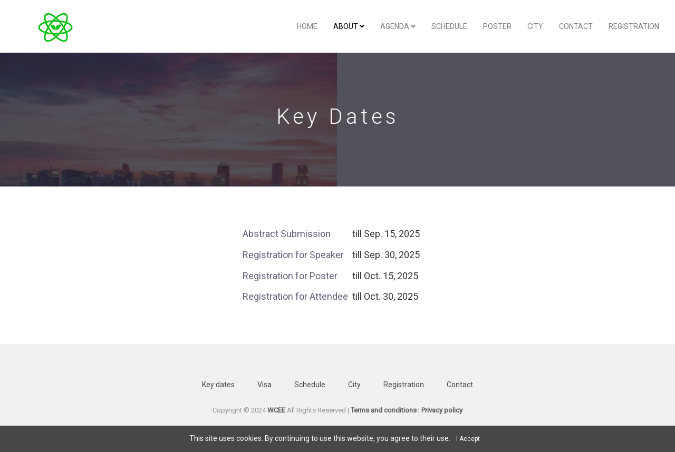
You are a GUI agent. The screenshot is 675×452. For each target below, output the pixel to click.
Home (307, 26)
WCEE (276, 410)
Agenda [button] (398, 26)
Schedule (449, 26)
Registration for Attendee (297, 296)
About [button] (348, 26)
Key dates (218, 384)
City (535, 26)
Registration (634, 26)
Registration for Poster (290, 275)
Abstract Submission (287, 233)
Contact (576, 26)
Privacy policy (441, 410)
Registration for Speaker (293, 254)
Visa (264, 384)
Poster (497, 26)
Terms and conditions (384, 410)
